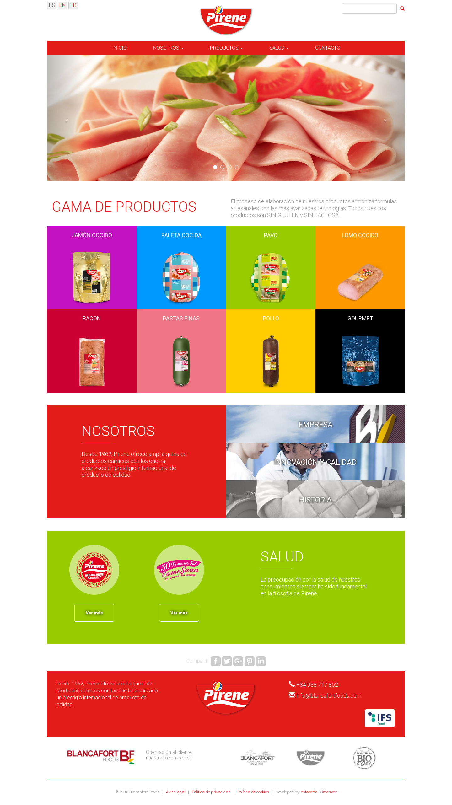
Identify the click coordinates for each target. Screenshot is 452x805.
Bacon (92, 318)
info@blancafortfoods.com (328, 695)
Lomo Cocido (360, 235)
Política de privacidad (212, 792)
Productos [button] (226, 48)
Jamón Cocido (92, 235)
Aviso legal (176, 792)
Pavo (270, 235)
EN (62, 5)
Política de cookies (253, 792)
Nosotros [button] (168, 48)
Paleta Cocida (181, 235)
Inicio (119, 48)
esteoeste (309, 792)
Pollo (271, 318)
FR (73, 5)
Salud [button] (279, 48)
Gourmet (360, 318)
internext (329, 792)
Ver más (94, 612)
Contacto (327, 48)
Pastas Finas (181, 318)
